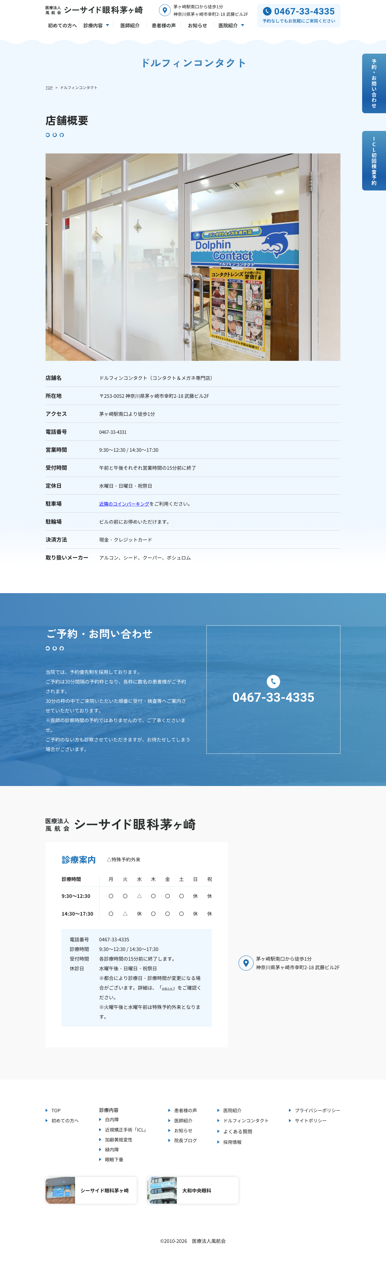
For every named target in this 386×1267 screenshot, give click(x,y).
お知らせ (171, 985)
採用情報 (230, 1143)
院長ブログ (185, 1143)
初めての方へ (65, 1120)
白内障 (111, 1117)
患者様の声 (185, 1108)
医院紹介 (230, 1108)
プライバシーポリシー (316, 1108)
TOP (49, 87)
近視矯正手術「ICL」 (127, 1129)
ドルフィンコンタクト (245, 1120)
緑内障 (111, 1152)
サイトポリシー (309, 1120)
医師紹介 (182, 1120)
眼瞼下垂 (113, 1164)
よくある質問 (235, 1131)
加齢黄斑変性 (118, 1140)
